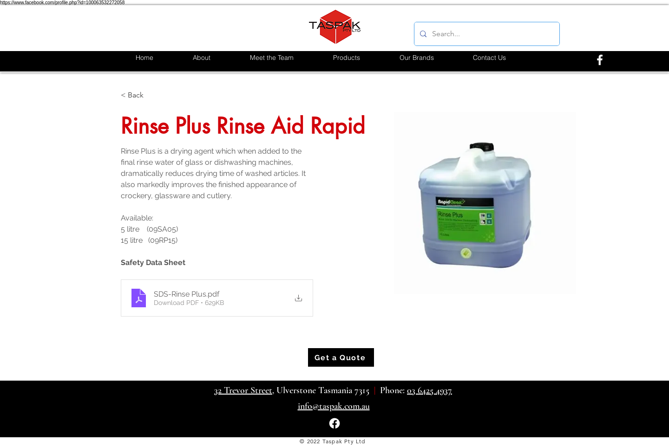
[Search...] (486, 33)
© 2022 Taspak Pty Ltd (332, 441)
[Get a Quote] (341, 357)
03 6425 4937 (429, 390)
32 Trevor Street (243, 390)
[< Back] (139, 95)
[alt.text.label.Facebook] (600, 60)
